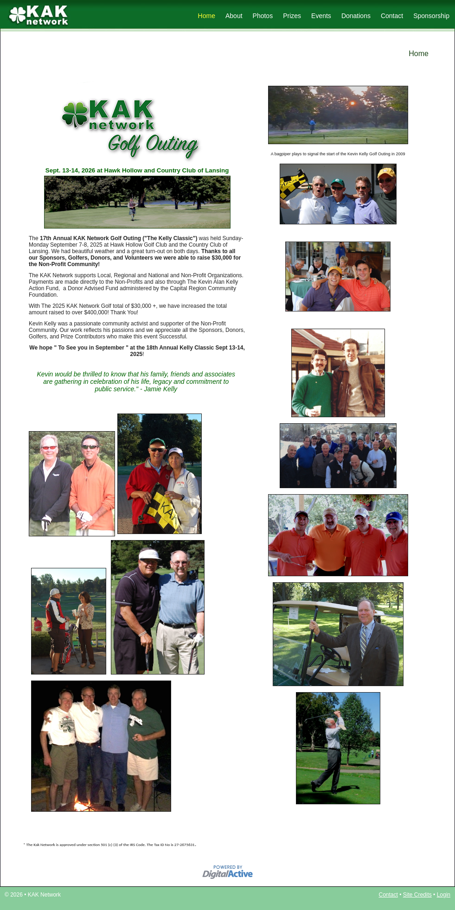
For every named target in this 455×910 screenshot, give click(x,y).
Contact (392, 15)
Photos (263, 15)
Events (321, 15)
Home (206, 15)
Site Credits (417, 894)
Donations (356, 15)
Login (443, 894)
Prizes (292, 15)
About (234, 15)
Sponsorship (431, 15)
